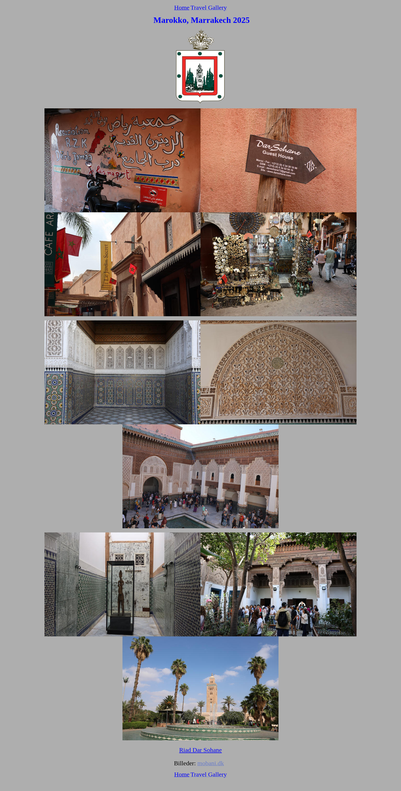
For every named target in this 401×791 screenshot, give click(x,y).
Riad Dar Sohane (200, 750)
